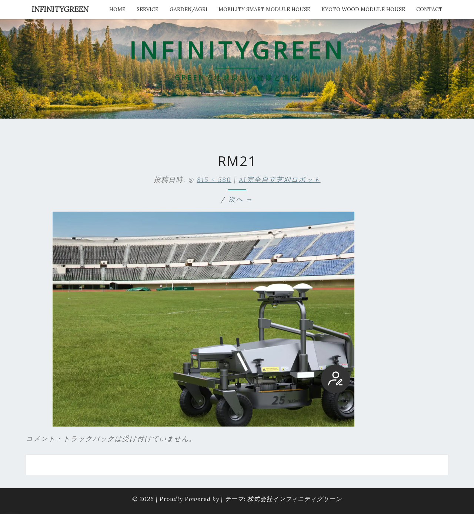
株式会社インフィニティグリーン (294, 499)
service (147, 9)
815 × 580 (214, 179)
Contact (429, 9)
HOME (117, 9)
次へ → (240, 199)
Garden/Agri (188, 9)
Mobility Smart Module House (264, 9)
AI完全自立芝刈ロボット (280, 179)
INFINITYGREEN (60, 9)
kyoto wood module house (363, 9)
